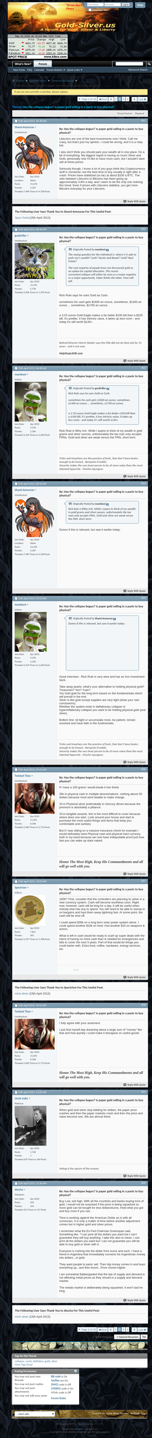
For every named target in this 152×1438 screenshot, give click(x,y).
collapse (19, 1361)
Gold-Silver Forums (118, 1413)
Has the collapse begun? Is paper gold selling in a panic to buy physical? (68, 107)
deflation (38, 1361)
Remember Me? (98, 10)
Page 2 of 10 (89, 99)
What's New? (23, 64)
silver (54, 1361)
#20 (144, 1183)
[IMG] (54, 1384)
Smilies (55, 1380)
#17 (144, 881)
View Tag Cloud (23, 1364)
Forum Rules (58, 1398)
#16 (144, 769)
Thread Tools (123, 113)
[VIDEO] (56, 1388)
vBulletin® (79, 1429)
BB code (56, 1376)
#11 (144, 120)
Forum (43, 64)
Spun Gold (21, 217)
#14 (144, 483)
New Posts (19, 70)
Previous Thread (71, 1346)
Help (140, 5)
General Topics (37, 80)
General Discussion (62, 80)
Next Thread (90, 1346)
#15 (144, 598)
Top (144, 1337)
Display (138, 113)
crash (29, 1361)
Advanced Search (138, 69)
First (103, 99)
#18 (144, 1004)
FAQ (29, 70)
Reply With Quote (135, 201)
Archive (134, 1413)
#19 (144, 1091)
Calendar (39, 70)
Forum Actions (54, 70)
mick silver (21, 993)
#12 (144, 229)
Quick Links (73, 70)
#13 (144, 367)
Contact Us (98, 1413)
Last (142, 99)
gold (47, 1361)
